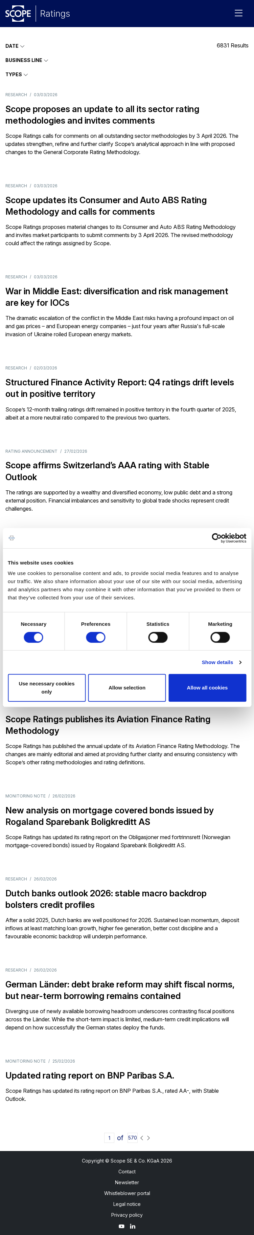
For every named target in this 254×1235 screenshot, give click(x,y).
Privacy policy (127, 1215)
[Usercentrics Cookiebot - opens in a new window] (216, 538)
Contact (127, 1171)
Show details (217, 662)
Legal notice (127, 1204)
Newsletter (127, 1182)
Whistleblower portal (127, 1193)
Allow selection (127, 687)
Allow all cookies (207, 687)
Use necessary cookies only (46, 688)
